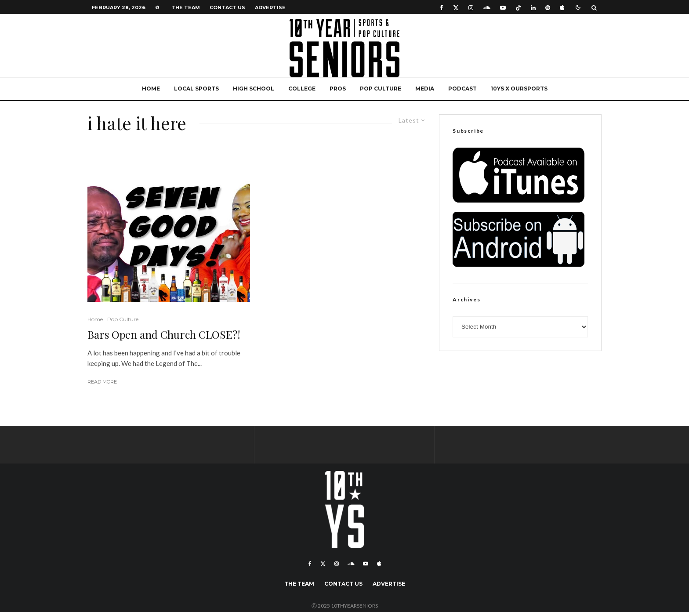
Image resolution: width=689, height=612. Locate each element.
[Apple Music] (562, 7)
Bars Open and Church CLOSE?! (163, 334)
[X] (456, 7)
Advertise (270, 7)
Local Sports (196, 88)
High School (253, 88)
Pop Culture (380, 88)
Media (424, 88)
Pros (338, 88)
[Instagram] (471, 7)
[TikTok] (518, 7)
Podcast (462, 88)
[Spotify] (547, 7)
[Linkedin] (533, 7)
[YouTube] (503, 7)
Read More (102, 382)
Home (151, 88)
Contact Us (227, 7)
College (301, 88)
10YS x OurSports (519, 88)
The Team (185, 7)
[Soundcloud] (486, 7)
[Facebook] (441, 7)
